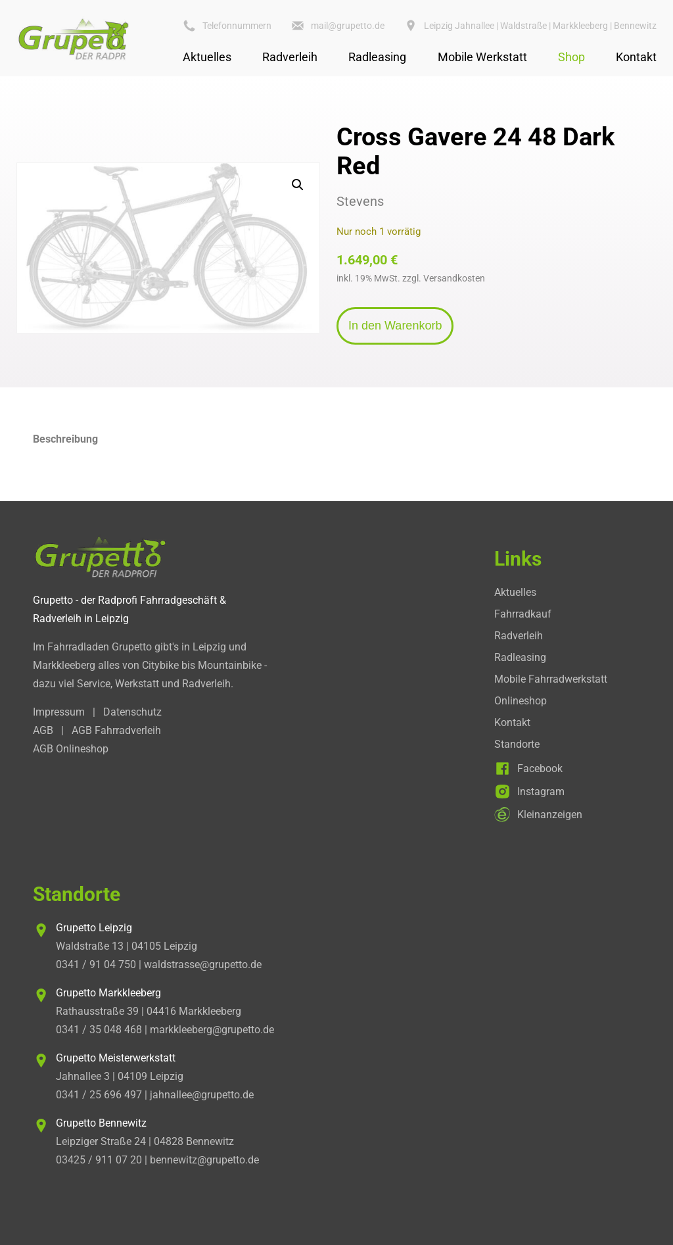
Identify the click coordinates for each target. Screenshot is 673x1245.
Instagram (541, 791)
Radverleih (289, 57)
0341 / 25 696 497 (99, 1094)
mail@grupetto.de (347, 25)
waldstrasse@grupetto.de (203, 964)
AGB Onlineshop (70, 749)
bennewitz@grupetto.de (204, 1160)
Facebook (540, 768)
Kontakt (636, 57)
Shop (571, 57)
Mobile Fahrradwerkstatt (550, 679)
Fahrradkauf (522, 614)
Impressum (59, 712)
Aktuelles (207, 57)
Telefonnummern (236, 25)
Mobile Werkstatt (482, 57)
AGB (43, 730)
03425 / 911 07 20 (99, 1160)
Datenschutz (132, 712)
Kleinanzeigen (549, 814)
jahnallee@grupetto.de (202, 1094)
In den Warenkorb (395, 325)
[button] (298, 185)
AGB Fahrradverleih (116, 730)
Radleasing (377, 57)
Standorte (517, 744)
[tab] (336, 439)
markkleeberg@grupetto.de (212, 1029)
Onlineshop (520, 701)
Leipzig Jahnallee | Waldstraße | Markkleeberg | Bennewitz (540, 25)
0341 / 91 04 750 (96, 964)
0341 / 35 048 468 (99, 1029)
